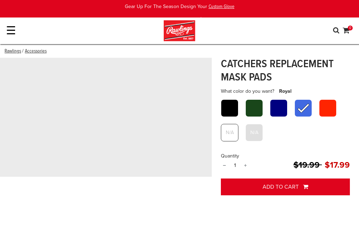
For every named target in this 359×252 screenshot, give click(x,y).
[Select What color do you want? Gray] (254, 132)
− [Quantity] (224, 165)
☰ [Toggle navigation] (11, 30)
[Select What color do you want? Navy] (278, 108)
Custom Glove (222, 7)
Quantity (230, 156)
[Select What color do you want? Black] (229, 108)
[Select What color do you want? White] (229, 132)
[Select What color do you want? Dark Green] (254, 108)
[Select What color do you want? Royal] (303, 108)
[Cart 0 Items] (346, 31)
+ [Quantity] (245, 165)
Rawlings (13, 51)
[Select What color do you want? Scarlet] (328, 108)
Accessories (36, 51)
